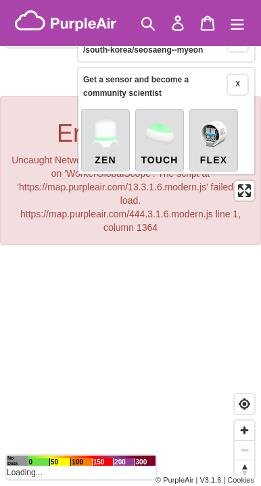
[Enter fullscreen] (244, 172)
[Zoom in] (244, 430)
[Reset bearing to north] (244, 469)
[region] (130, 243)
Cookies (240, 480)
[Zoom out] (244, 450)
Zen (105, 123)
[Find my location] (244, 404)
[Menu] (237, 23)
